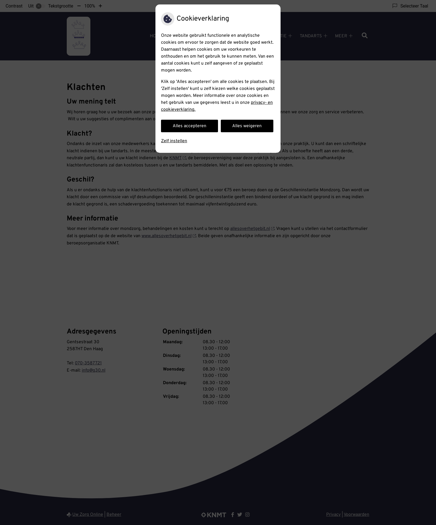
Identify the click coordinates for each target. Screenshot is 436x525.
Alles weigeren (247, 126)
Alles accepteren (189, 126)
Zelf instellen (174, 141)
